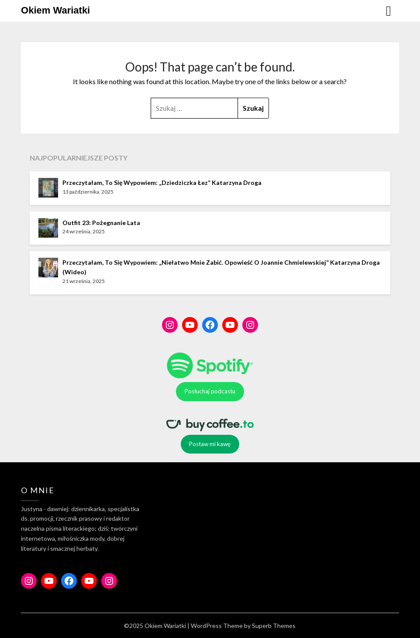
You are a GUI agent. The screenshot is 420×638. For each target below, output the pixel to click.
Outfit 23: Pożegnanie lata (101, 222)
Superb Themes (274, 625)
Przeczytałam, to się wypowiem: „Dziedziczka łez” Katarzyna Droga (162, 182)
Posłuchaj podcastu (210, 391)
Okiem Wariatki (55, 10)
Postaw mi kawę (210, 443)
